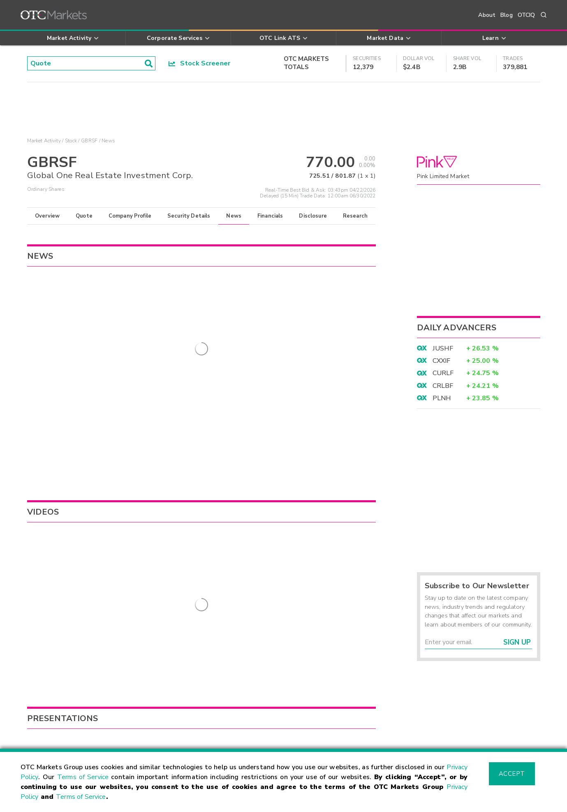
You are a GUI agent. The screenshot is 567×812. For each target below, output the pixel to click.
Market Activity (44, 140)
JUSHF (443, 348)
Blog (506, 15)
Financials (270, 216)
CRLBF (443, 385)
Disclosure (313, 216)
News (233, 216)
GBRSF (89, 140)
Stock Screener (200, 63)
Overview (47, 216)
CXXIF (442, 360)
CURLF (443, 373)
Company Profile (130, 216)
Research (355, 216)
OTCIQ (526, 15)
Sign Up (517, 642)
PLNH (442, 398)
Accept (512, 774)
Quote (84, 216)
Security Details (188, 216)
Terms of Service (83, 777)
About (486, 15)
